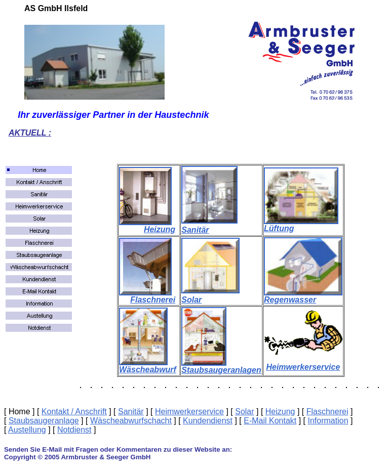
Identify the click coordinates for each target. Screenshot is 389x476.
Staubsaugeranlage (44, 420)
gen (254, 370)
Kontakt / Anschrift (74, 411)
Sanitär (195, 230)
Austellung (27, 429)
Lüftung (279, 228)
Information (327, 420)
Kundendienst (207, 420)
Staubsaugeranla (214, 370)
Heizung (159, 229)
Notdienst (74, 429)
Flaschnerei (152, 299)
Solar (191, 299)
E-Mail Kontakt (270, 420)
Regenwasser (290, 299)
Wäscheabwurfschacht (131, 420)
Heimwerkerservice (303, 367)
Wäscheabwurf (147, 369)
